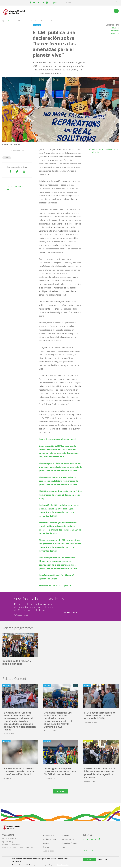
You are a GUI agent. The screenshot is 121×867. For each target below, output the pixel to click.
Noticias (10, 21)
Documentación (67, 839)
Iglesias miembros (50, 839)
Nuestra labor (48, 851)
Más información (62, 865)
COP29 (7, 158)
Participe (65, 835)
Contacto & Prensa (69, 843)
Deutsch (115, 33)
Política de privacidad (21, 615)
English (115, 27)
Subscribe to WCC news (15, 187)
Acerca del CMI (48, 835)
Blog (63, 847)
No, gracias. (102, 859)
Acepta (89, 860)
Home (3, 21)
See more (60, 791)
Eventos (46, 847)
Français (115, 30)
